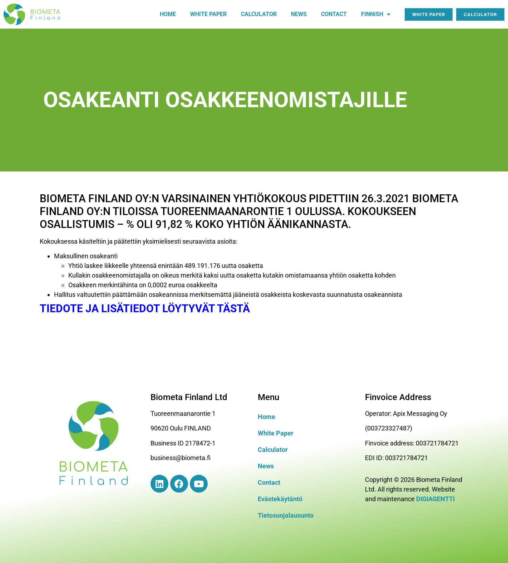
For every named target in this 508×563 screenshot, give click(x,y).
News (299, 14)
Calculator (259, 14)
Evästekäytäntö (280, 499)
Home (168, 14)
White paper (208, 14)
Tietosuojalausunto (286, 515)
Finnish (375, 14)
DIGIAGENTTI (435, 499)
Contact (334, 14)
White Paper (276, 433)
